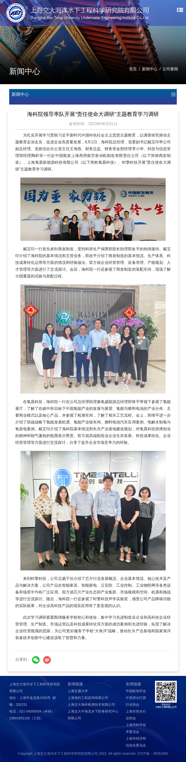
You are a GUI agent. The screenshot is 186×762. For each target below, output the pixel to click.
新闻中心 (149, 69)
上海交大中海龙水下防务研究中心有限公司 (93, 714)
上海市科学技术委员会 (136, 728)
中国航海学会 (136, 691)
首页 (133, 69)
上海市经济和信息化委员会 (136, 742)
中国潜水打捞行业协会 (136, 701)
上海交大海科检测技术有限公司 (91, 704)
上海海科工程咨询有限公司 (88, 698)
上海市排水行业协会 (136, 714)
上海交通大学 (78, 691)
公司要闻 (170, 69)
